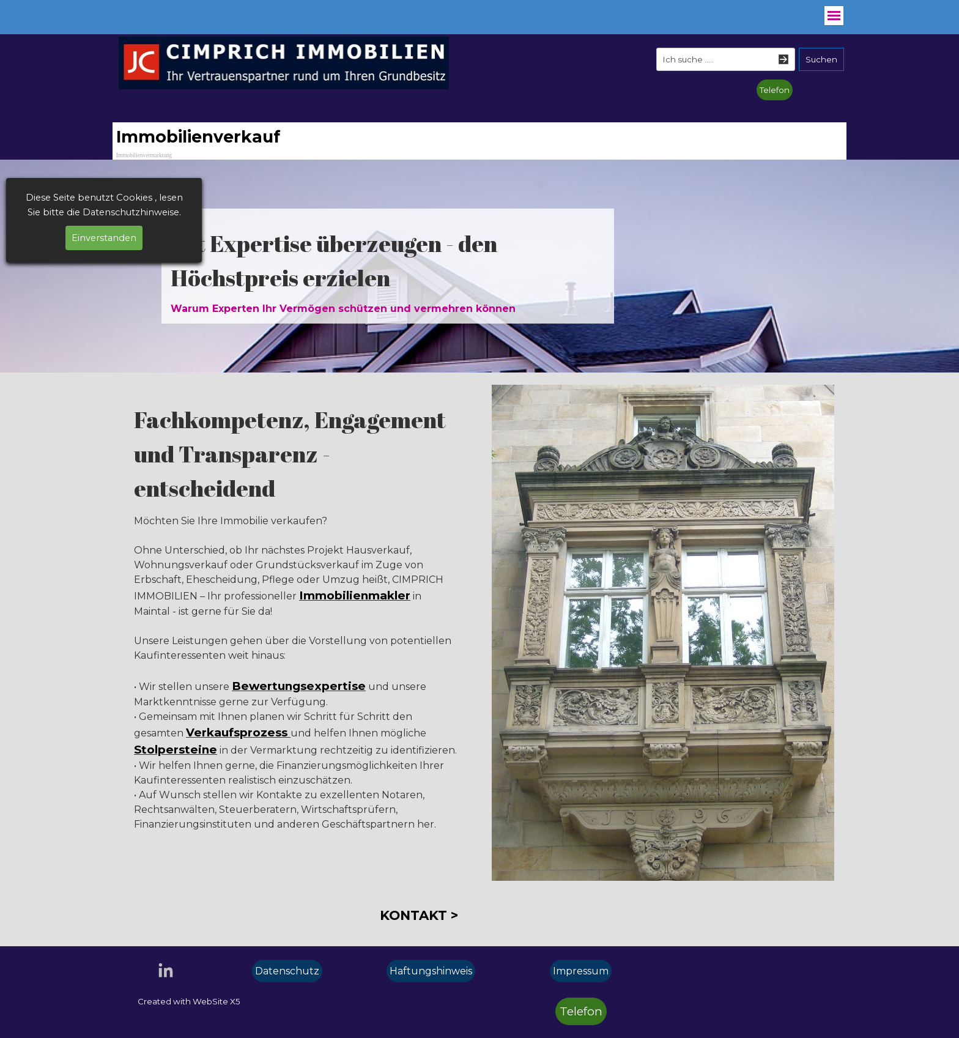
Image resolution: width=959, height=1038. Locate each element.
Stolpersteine (175, 750)
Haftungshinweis (431, 971)
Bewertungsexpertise (299, 686)
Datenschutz (287, 971)
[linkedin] (166, 970)
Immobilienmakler (354, 595)
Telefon (775, 90)
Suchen (821, 59)
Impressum (581, 971)
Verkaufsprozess (238, 732)
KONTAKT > (419, 915)
